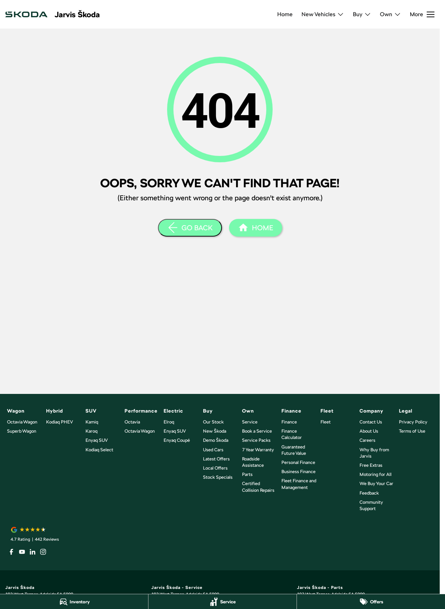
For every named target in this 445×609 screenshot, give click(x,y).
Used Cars (213, 449)
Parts (247, 474)
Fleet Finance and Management (298, 484)
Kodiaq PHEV (59, 422)
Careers (367, 440)
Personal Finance (298, 462)
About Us (369, 431)
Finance (289, 422)
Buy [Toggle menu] (362, 14)
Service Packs (256, 440)
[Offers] (371, 601)
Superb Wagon (21, 431)
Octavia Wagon (22, 422)
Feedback (369, 493)
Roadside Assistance (253, 462)
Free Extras (371, 465)
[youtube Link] (22, 551)
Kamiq (91, 422)
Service (250, 422)
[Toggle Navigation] (422, 14)
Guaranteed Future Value (293, 450)
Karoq (91, 431)
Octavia (132, 422)
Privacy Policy (413, 422)
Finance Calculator (291, 434)
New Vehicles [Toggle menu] (322, 14)
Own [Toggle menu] (390, 14)
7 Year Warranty (258, 449)
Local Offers (215, 468)
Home (285, 14)
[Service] (222, 601)
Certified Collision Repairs (258, 486)
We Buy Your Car (376, 483)
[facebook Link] (11, 551)
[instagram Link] (43, 551)
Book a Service (257, 431)
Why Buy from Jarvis (374, 453)
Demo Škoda (215, 440)
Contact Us (371, 422)
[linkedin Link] (32, 551)
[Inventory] (74, 601)
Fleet (325, 422)
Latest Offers (216, 459)
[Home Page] (255, 228)
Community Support (371, 505)
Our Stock (213, 422)
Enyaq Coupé (177, 440)
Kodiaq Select (99, 449)
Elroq (169, 422)
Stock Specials (218, 477)
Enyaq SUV (96, 440)
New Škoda (214, 431)
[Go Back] (190, 228)
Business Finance (298, 471)
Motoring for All (376, 474)
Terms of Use (412, 431)
